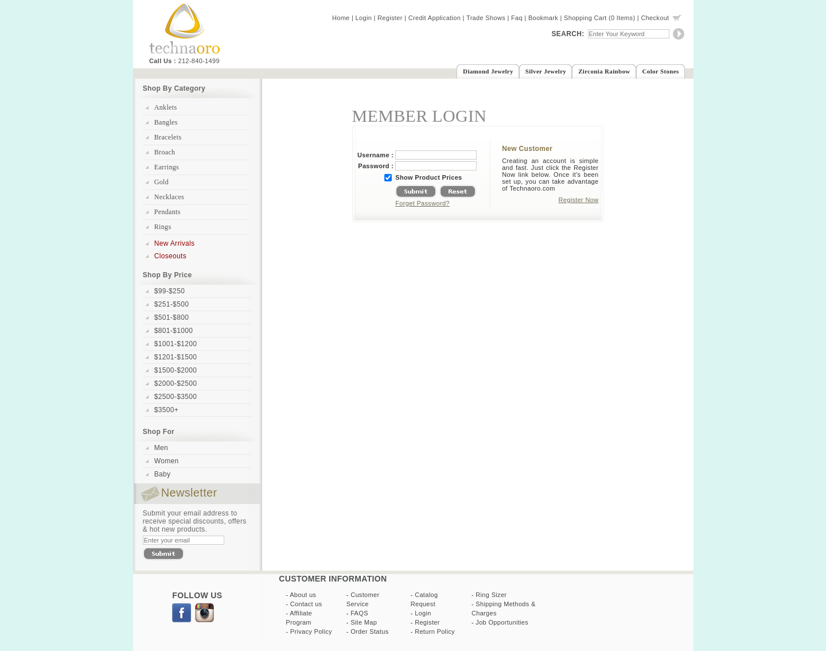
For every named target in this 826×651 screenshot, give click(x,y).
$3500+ (166, 410)
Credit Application (434, 17)
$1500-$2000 (175, 370)
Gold (161, 182)
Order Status (369, 631)
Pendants (167, 212)
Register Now (579, 199)
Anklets (165, 107)
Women (166, 461)
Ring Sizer (491, 594)
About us (303, 594)
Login (364, 17)
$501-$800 (171, 317)
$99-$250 (169, 291)
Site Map (363, 622)
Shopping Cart (585, 17)
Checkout (655, 17)
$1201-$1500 (175, 357)
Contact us (306, 603)
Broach (165, 152)
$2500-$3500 (175, 397)
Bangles (166, 122)
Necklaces (169, 197)
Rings (163, 227)
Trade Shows (485, 17)
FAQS (359, 613)
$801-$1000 (173, 331)
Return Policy (435, 631)
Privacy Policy (311, 631)
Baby (162, 474)
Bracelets (168, 137)
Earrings (166, 167)
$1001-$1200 (175, 344)
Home (341, 17)
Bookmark (543, 17)
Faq (517, 17)
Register (390, 17)
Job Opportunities (502, 622)
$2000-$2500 (175, 383)
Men (161, 448)
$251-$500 (171, 304)
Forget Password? (422, 203)
